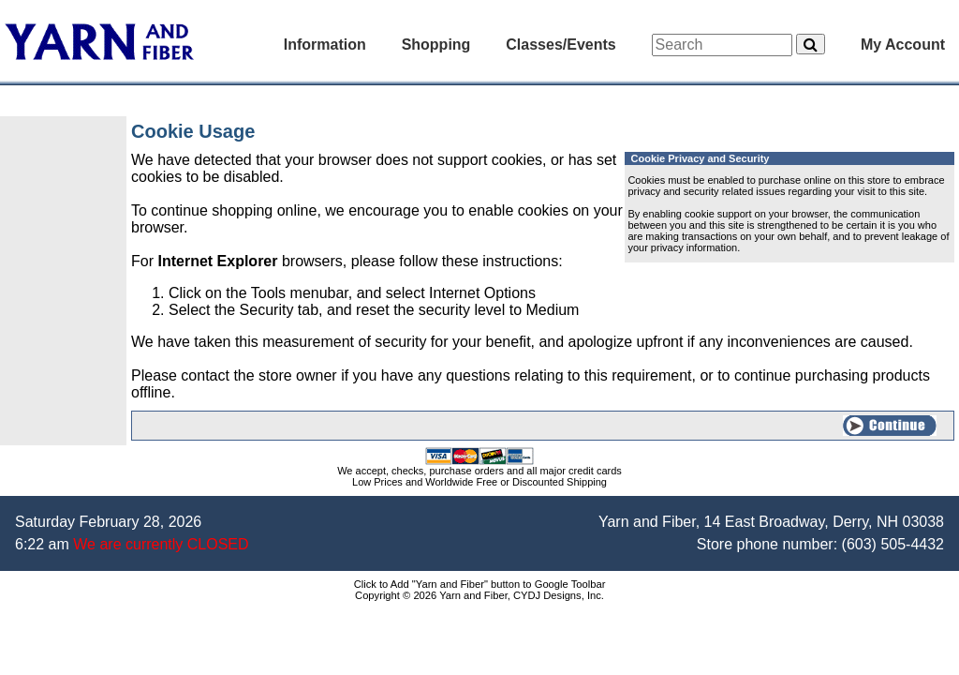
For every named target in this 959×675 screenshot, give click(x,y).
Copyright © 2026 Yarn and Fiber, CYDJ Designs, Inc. (479, 595)
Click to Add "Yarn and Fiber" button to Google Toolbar (480, 584)
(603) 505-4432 (893, 544)
